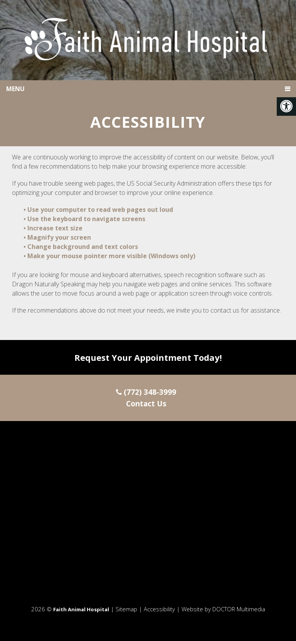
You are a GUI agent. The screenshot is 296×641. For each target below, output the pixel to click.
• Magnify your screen (58, 237)
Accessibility (159, 609)
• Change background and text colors (82, 246)
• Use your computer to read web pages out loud (99, 209)
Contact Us (146, 404)
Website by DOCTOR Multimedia (223, 609)
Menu (15, 89)
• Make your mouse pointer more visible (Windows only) (109, 256)
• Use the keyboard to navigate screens (85, 219)
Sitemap (126, 609)
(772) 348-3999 (146, 392)
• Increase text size (54, 228)
